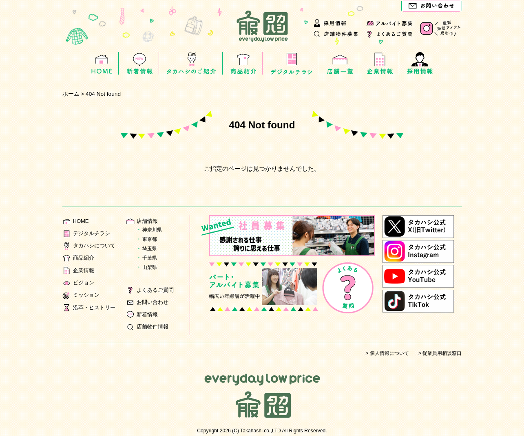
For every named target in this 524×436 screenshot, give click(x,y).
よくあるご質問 (151, 290)
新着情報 (142, 314)
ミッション (82, 295)
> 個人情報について (387, 353)
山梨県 (149, 267)
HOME (76, 221)
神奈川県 (152, 230)
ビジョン (79, 283)
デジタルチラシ (87, 233)
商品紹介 (79, 258)
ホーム (71, 94)
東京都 (149, 239)
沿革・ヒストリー (90, 307)
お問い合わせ (148, 302)
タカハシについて (90, 245)
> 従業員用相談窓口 (440, 353)
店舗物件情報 (148, 327)
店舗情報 (142, 221)
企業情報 (79, 270)
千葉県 (149, 258)
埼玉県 (149, 248)
